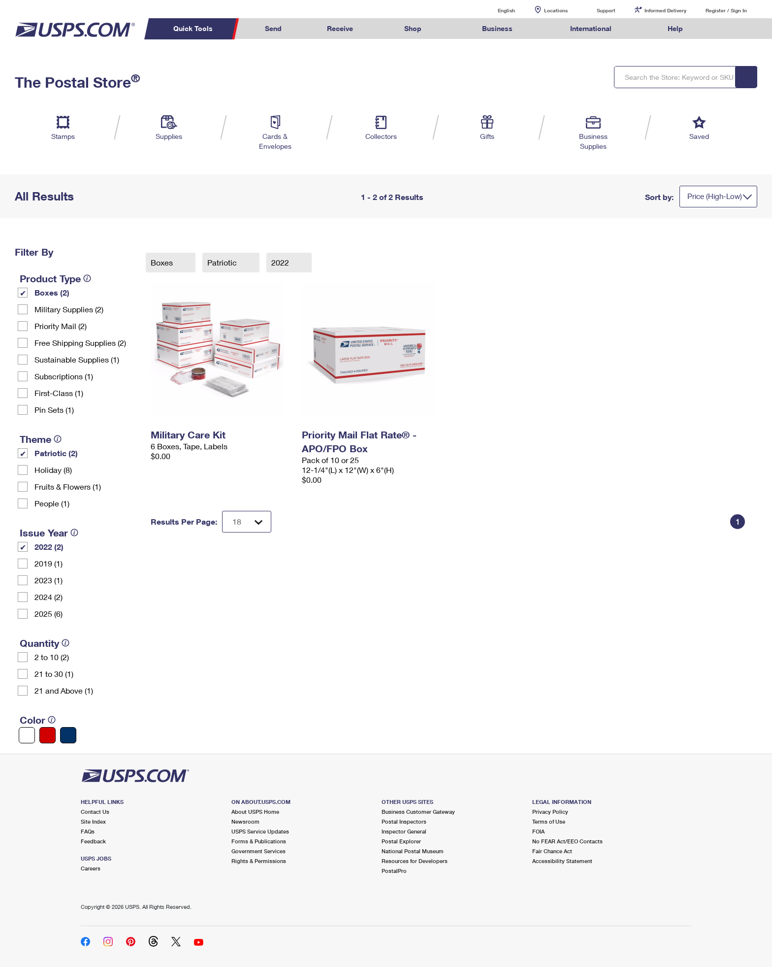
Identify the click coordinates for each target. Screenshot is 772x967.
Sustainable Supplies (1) (76, 359)
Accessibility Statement (562, 861)
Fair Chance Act (552, 851)
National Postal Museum (413, 851)
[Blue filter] (68, 735)
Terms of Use (548, 821)
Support (606, 10)
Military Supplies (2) (68, 309)
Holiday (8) (53, 469)
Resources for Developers (415, 861)
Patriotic (223, 262)
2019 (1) (48, 563)
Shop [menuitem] (412, 28)
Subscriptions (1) (63, 376)
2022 (281, 262)
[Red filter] (47, 735)
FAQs (88, 831)
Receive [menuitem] (340, 28)
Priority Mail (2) (60, 326)
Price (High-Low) (714, 196)
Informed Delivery (665, 10)
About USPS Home (255, 811)
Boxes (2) (51, 292)
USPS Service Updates (260, 831)
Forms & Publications (258, 841)
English (496, 10)
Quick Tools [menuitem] (193, 28)
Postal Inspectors (404, 821)
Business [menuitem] (497, 28)
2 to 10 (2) (51, 657)
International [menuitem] (590, 28)
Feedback (93, 841)
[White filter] (27, 735)
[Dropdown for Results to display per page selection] (246, 522)
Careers (90, 868)
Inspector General (404, 831)
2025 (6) (48, 613)
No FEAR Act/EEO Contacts (567, 841)
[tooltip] (87, 278)
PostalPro (394, 870)
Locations (556, 10)
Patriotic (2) (56, 453)
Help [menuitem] (675, 28)
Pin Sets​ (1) (54, 409)
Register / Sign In (726, 10)
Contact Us (95, 811)
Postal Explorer (401, 841)
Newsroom (245, 821)
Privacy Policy (550, 811)
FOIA (538, 831)
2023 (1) (48, 580)
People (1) (51, 503)
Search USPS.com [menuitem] (724, 28)
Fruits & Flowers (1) (67, 486)
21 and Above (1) (63, 690)
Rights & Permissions (258, 861)
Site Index (93, 821)
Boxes (163, 262)
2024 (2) (48, 596)
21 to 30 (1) (53, 673)
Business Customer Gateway (418, 811)
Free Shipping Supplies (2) (80, 342)
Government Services (258, 851)
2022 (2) (49, 546)
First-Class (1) (58, 393)
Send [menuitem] (273, 28)
